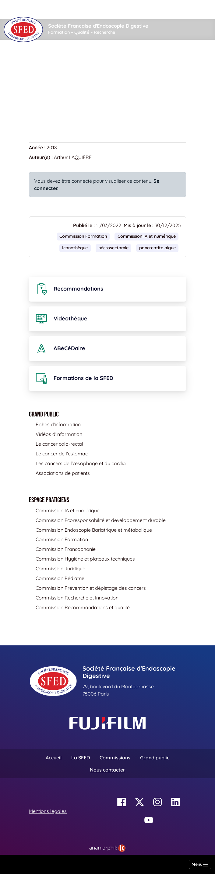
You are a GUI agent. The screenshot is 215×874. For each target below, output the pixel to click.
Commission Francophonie (66, 549)
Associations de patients (63, 473)
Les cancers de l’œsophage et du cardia (81, 463)
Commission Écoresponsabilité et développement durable (101, 520)
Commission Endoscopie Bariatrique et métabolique (94, 530)
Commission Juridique (60, 568)
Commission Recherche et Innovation (77, 598)
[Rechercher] (82, 9)
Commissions (115, 758)
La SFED (80, 758)
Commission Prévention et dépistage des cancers (91, 588)
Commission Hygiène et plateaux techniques (85, 559)
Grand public (154, 758)
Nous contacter (107, 770)
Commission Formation (83, 236)
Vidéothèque (69, 58)
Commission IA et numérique (147, 236)
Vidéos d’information (59, 434)
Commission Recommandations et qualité (83, 607)
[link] (107, 848)
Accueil (38, 58)
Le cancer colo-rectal (59, 444)
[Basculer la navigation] (200, 864)
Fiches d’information (58, 424)
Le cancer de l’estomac (62, 454)
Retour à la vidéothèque (60, 112)
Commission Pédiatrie (60, 578)
